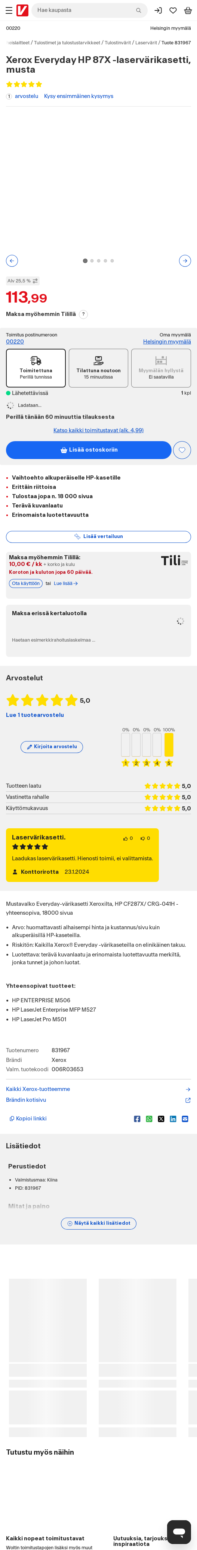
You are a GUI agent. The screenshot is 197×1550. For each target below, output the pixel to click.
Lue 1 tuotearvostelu (35, 715)
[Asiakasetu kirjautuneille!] (182, 450)
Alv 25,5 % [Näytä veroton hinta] (22, 281)
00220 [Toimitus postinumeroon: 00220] (15, 342)
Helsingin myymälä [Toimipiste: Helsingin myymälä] (167, 342)
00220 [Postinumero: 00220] (13, 28)
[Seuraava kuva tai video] (185, 261)
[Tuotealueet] (8, 10)
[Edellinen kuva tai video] (12, 261)
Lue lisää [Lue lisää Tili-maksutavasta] (66, 583)
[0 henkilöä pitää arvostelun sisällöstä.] (128, 838)
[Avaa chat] (179, 1532)
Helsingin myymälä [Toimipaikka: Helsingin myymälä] (170, 28)
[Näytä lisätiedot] (98, 1224)
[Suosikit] (173, 10)
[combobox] (89, 10)
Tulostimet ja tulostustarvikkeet (67, 43)
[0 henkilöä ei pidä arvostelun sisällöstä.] (145, 838)
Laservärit (146, 43)
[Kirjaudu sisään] (158, 10)
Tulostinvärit (118, 43)
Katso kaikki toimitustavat (98, 430)
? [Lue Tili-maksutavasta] (83, 314)
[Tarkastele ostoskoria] (188, 10)
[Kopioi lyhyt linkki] (68, 1119)
